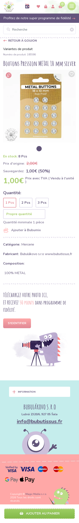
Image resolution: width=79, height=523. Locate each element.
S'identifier (17, 323)
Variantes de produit (18, 49)
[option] (39, 106)
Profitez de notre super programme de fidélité (39, 18)
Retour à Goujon (22, 41)
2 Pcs (25, 202)
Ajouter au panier (40, 513)
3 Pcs (42, 202)
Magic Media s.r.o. (36, 494)
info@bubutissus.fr (39, 421)
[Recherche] (39, 29)
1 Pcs (9, 202)
